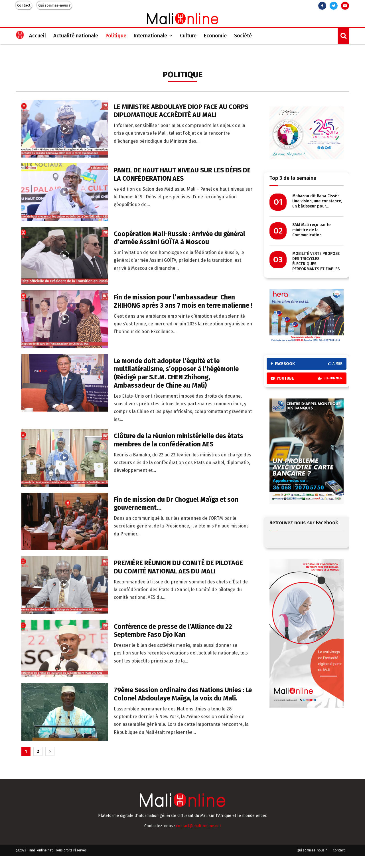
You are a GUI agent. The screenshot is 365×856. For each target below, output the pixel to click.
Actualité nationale (75, 36)
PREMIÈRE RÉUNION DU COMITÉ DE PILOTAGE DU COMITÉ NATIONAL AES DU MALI (178, 567)
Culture (188, 36)
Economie (215, 36)
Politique (116, 36)
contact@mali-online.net (198, 825)
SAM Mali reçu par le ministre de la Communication (311, 229)
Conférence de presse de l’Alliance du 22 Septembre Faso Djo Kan (173, 631)
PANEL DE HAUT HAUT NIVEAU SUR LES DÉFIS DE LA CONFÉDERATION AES (182, 174)
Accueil (37, 36)
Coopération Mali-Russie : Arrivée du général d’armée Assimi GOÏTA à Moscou (179, 238)
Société (243, 36)
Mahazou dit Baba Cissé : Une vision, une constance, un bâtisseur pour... (317, 201)
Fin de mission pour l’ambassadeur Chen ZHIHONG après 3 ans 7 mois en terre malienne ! (183, 301)
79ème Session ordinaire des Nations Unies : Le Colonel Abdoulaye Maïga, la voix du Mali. (183, 694)
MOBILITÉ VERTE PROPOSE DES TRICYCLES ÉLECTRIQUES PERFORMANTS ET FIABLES (316, 261)
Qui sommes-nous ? (54, 5)
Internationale (150, 36)
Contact (24, 5)
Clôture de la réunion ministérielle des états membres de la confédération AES (178, 440)
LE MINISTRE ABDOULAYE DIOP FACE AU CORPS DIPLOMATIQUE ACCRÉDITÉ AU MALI (181, 111)
